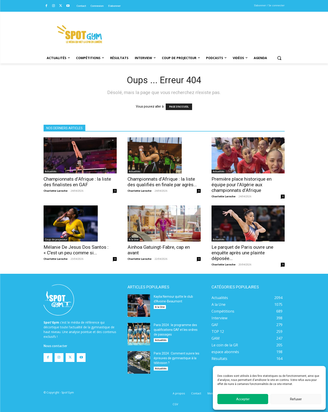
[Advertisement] (195, 28)
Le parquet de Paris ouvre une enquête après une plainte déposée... (242, 252)
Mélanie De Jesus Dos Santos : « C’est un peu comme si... (76, 249)
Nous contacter (55, 346)
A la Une (133, 239)
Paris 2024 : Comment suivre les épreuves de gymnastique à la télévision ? (176, 358)
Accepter (243, 399)
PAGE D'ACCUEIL (179, 106)
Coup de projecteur (56, 239)
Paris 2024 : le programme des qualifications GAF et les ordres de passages (176, 329)
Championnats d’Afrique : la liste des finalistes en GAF (77, 181)
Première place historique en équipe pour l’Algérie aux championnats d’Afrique (242, 184)
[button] (279, 58)
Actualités (50, 171)
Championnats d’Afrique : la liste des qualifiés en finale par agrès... (162, 181)
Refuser (296, 399)
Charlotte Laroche (55, 190)
